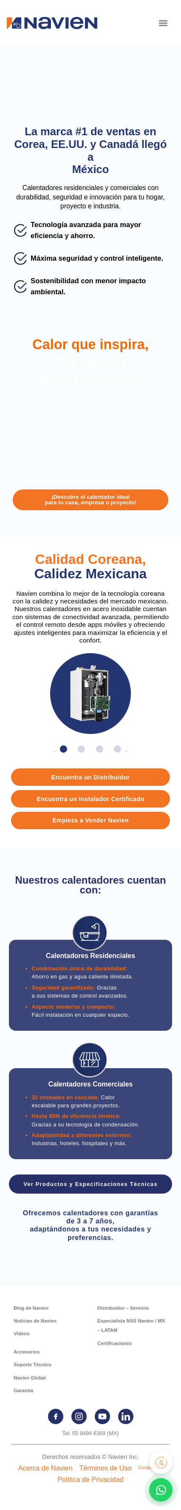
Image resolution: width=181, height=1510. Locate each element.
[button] (163, 23)
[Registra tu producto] (161, 1462)
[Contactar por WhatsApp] (161, 1489)
